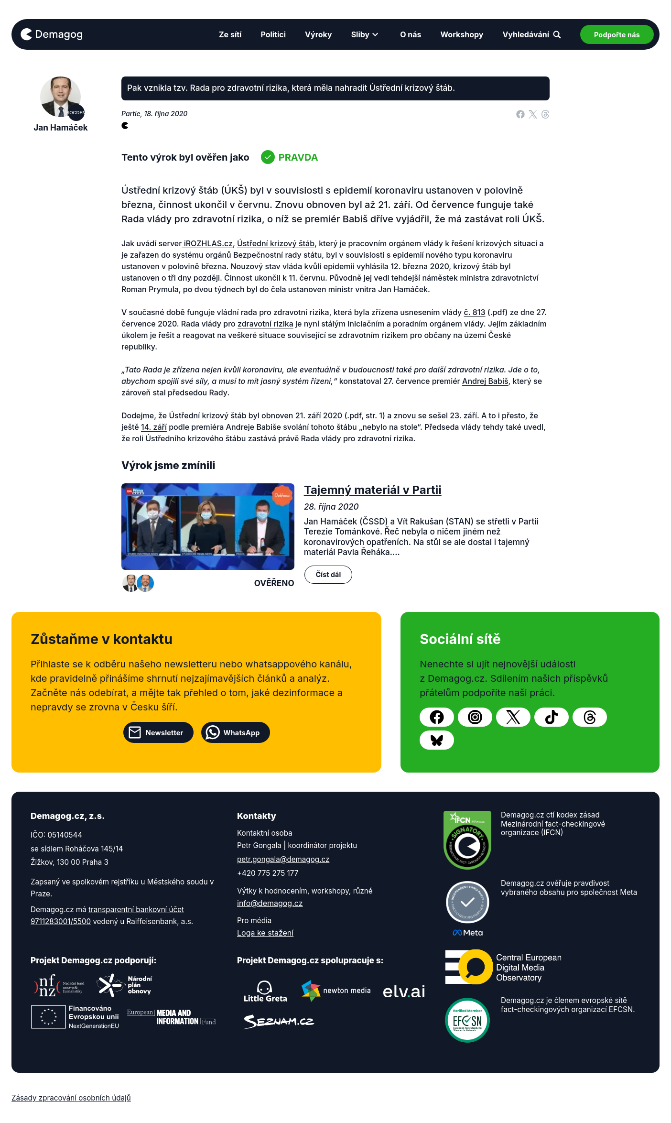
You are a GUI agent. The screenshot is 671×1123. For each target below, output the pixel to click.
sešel (438, 415)
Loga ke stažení (265, 933)
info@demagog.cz (270, 903)
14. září (154, 427)
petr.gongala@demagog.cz (283, 859)
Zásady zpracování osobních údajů (71, 1097)
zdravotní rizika (265, 323)
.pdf (354, 415)
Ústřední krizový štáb (275, 243)
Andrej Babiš (485, 381)
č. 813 (475, 312)
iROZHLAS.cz (208, 243)
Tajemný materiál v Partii (373, 490)
